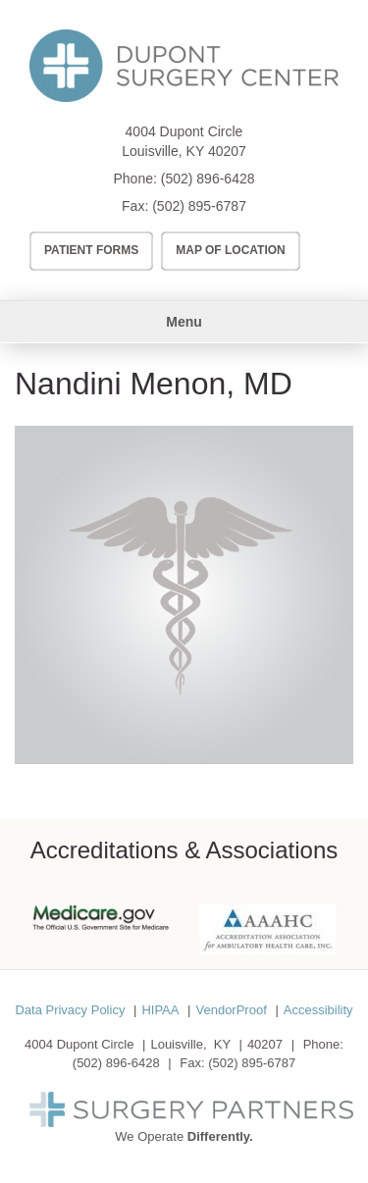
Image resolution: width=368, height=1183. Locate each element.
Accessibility (318, 1010)
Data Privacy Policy (70, 1010)
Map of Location (231, 250)
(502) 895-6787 (199, 206)
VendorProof (230, 1010)
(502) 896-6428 (208, 178)
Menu (184, 322)
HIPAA (160, 1010)
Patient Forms (91, 250)
